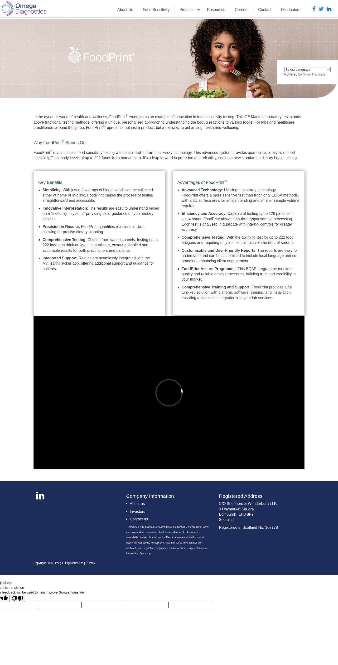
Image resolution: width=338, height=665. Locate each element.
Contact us (139, 519)
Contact (264, 10)
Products (190, 11)
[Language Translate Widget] (307, 69)
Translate (314, 74)
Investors (137, 511)
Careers (241, 10)
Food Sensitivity (156, 10)
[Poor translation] (17, 598)
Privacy (90, 563)
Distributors (290, 10)
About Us (125, 10)
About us (137, 504)
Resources (216, 10)
